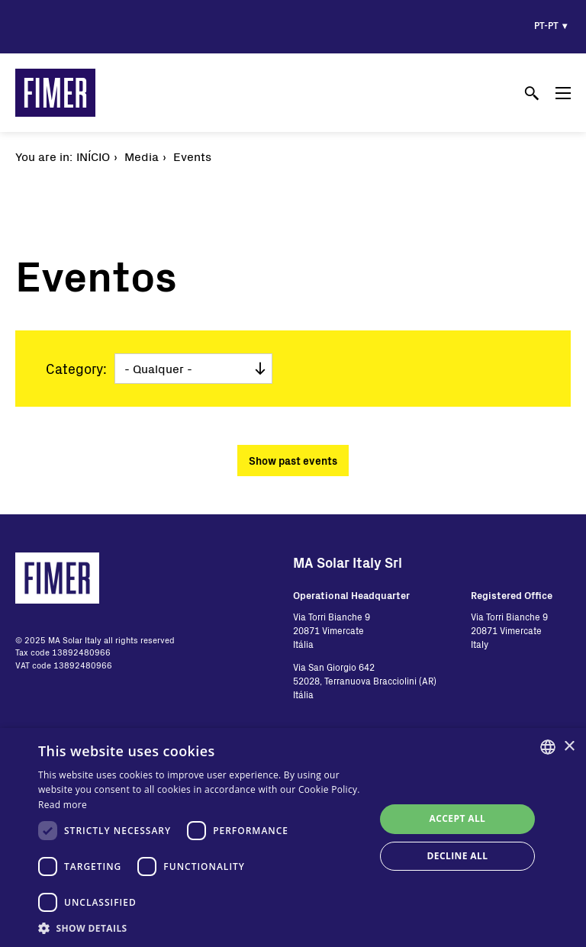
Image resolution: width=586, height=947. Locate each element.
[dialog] (293, 837)
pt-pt (546, 25)
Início (93, 156)
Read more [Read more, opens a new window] (62, 804)
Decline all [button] (457, 855)
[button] (201, 928)
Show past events (293, 460)
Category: (76, 368)
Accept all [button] (458, 818)
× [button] (569, 746)
